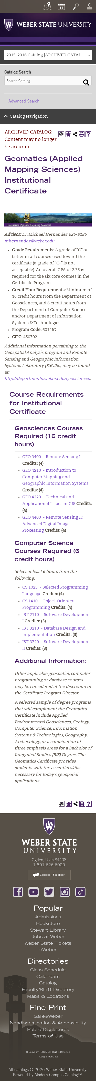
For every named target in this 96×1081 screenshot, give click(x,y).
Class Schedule (48, 970)
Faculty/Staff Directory (48, 990)
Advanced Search (23, 101)
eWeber (48, 950)
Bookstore (48, 924)
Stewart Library (48, 930)
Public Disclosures (48, 1030)
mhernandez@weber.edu (29, 241)
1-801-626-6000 (49, 864)
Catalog (48, 983)
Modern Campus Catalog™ (58, 1074)
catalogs (21, 1069)
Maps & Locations (48, 996)
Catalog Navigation (29, 117)
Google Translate (48, 1056)
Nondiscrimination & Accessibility (48, 1023)
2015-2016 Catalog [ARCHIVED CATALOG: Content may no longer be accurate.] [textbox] (49, 55)
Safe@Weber (48, 1016)
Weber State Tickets (48, 943)
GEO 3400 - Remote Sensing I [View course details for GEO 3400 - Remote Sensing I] (51, 457)
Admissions (48, 917)
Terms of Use (48, 1036)
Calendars (48, 977)
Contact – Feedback (49, 875)
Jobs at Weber (48, 937)
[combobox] (48, 55)
